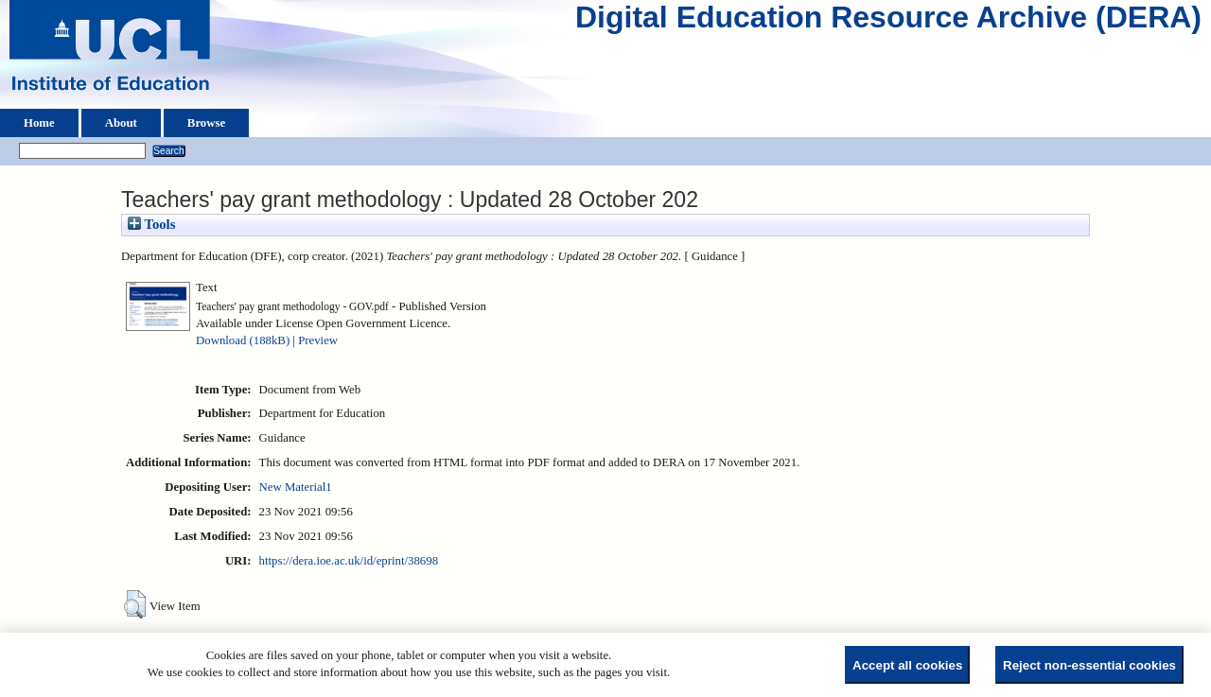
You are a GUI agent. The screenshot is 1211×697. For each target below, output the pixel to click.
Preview (318, 340)
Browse (206, 123)
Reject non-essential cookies (1089, 665)
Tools (151, 224)
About (121, 123)
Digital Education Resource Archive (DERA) (888, 21)
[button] (135, 604)
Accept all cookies (907, 665)
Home (39, 123)
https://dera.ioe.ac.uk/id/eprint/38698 (348, 560)
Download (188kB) (243, 340)
